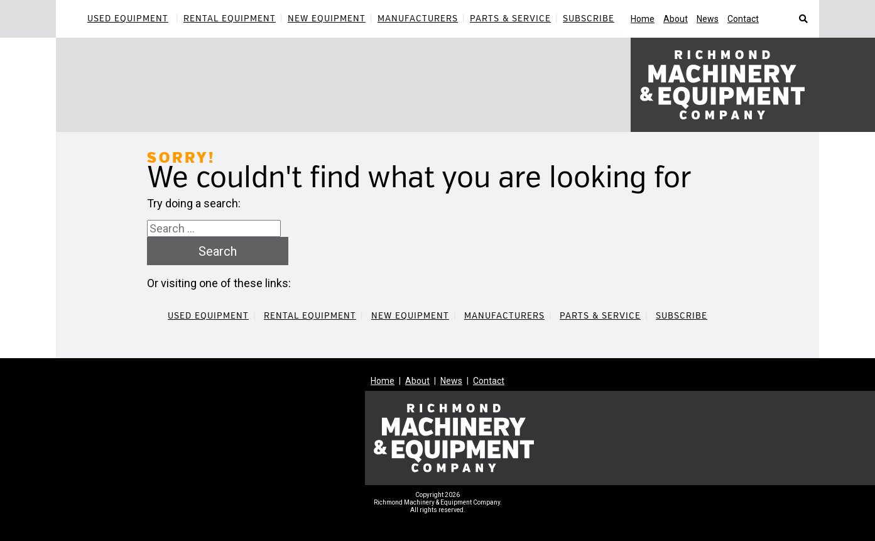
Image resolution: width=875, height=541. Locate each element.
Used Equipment (127, 18)
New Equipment (327, 18)
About (675, 19)
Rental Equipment (229, 18)
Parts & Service (510, 18)
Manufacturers (418, 18)
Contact (743, 19)
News (708, 19)
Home (643, 19)
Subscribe (588, 18)
